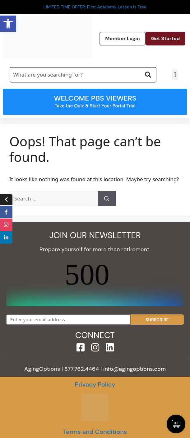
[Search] (107, 198)
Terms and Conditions (95, 432)
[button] (175, 74)
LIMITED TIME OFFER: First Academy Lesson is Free (95, 7)
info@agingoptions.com (134, 369)
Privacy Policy (95, 384)
